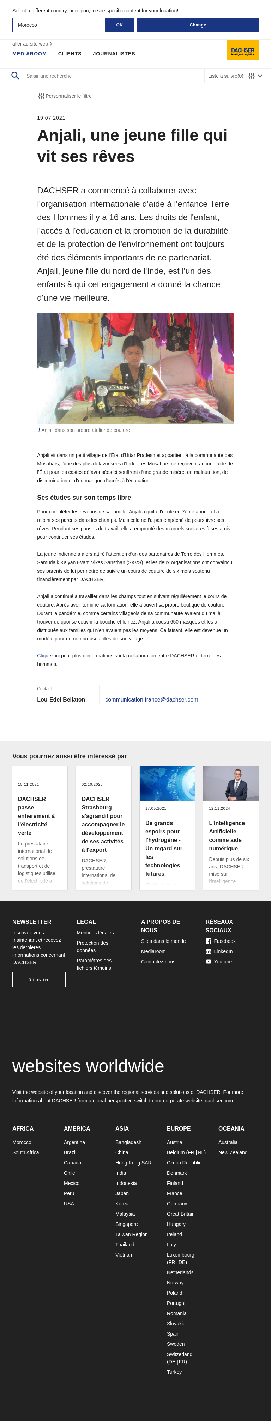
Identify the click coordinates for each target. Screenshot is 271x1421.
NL (201, 1152)
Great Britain (181, 1214)
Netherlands (180, 1272)
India (120, 1173)
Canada (72, 1163)
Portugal (176, 1303)
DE (182, 1262)
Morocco (21, 1142)
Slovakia (176, 1323)
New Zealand (233, 1152)
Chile (69, 1173)
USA (69, 1203)
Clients (70, 53)
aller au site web (33, 44)
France (174, 1193)
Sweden (176, 1344)
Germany (177, 1203)
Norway (175, 1282)
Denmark (177, 1173)
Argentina (74, 1142)
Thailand (124, 1244)
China (121, 1152)
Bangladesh (128, 1142)
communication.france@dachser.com (151, 700)
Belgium (176, 1152)
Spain (173, 1334)
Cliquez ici (48, 655)
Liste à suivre (225, 76)
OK (119, 25)
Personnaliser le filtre (64, 96)
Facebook (221, 941)
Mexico (71, 1183)
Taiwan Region (131, 1234)
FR (191, 1152)
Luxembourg (180, 1255)
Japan (122, 1193)
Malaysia (125, 1214)
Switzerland (179, 1354)
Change (197, 25)
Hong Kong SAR (133, 1163)
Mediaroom (29, 53)
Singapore (126, 1224)
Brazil (70, 1152)
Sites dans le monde (163, 941)
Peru (69, 1193)
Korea (121, 1203)
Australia (227, 1142)
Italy (171, 1244)
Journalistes (114, 53)
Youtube (219, 961)
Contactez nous (158, 961)
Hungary (176, 1224)
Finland (175, 1183)
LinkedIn (219, 951)
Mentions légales (95, 932)
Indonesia (126, 1183)
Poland (174, 1293)
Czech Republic (184, 1163)
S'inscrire (39, 979)
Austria (174, 1142)
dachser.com (219, 1100)
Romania (177, 1313)
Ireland (174, 1234)
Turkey (174, 1372)
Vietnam (124, 1255)
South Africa (25, 1152)
